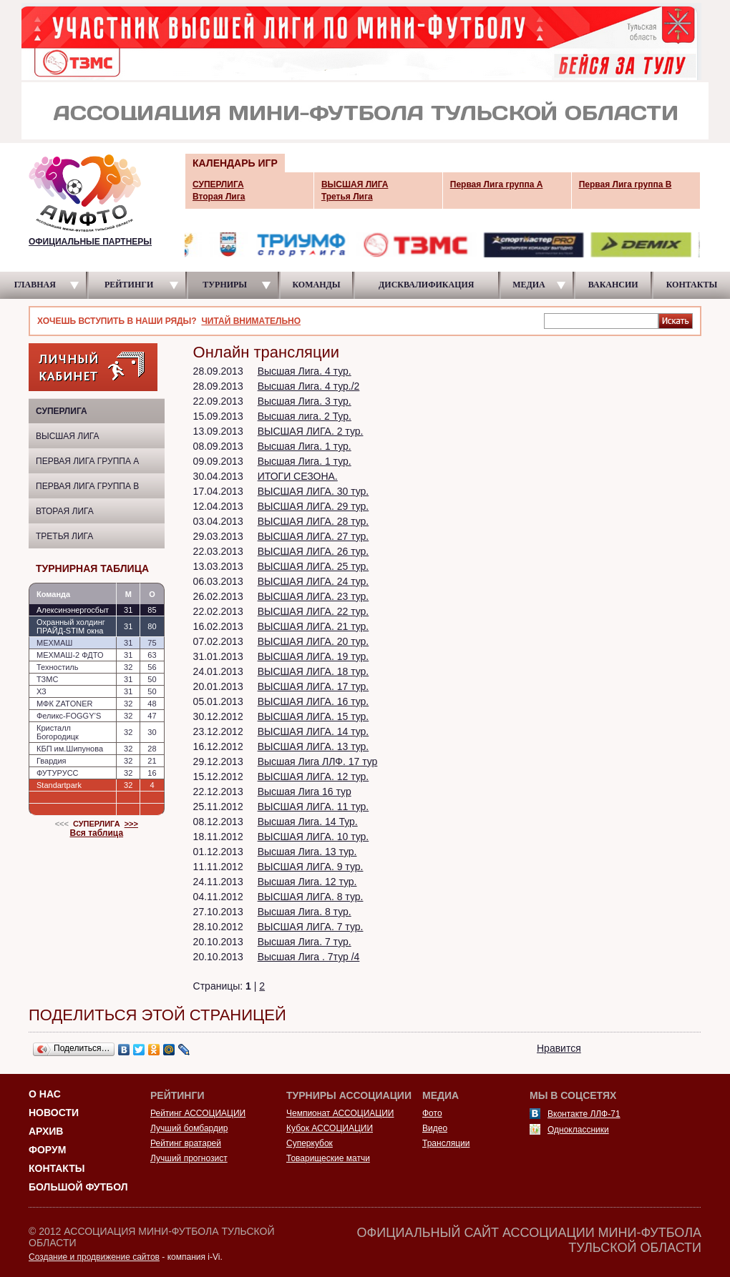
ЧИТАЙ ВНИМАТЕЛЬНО (251, 321)
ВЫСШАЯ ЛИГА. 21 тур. (313, 626)
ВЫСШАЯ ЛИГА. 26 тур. (313, 551)
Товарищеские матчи (328, 1158)
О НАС (45, 1094)
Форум (47, 1149)
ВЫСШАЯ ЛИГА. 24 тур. (313, 581)
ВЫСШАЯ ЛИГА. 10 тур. (313, 836)
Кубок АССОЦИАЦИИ (329, 1128)
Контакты (56, 1168)
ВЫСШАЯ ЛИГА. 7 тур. (311, 926)
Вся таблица (97, 833)
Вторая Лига (65, 511)
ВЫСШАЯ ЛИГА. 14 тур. (313, 731)
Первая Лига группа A (87, 461)
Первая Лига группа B (87, 486)
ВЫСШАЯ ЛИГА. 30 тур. (313, 491)
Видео (434, 1128)
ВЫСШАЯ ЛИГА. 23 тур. (313, 596)
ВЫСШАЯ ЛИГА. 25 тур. (313, 566)
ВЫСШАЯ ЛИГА (67, 436)
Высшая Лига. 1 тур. (304, 446)
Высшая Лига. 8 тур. (304, 911)
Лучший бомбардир (189, 1128)
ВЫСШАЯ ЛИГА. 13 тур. (313, 746)
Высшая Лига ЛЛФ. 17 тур (318, 761)
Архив (46, 1131)
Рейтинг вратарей (185, 1143)
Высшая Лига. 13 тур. (307, 851)
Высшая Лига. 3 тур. (304, 401)
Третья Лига (64, 536)
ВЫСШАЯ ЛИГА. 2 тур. (311, 431)
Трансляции (445, 1143)
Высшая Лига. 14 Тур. (308, 821)
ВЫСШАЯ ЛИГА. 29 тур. (313, 506)
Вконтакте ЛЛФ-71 (584, 1114)
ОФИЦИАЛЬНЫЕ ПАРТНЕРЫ (90, 242)
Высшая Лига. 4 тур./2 (309, 386)
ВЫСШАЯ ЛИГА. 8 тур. (311, 896)
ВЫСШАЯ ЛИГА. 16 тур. (313, 701)
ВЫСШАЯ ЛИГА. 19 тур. (313, 656)
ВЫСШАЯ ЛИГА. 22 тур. (313, 611)
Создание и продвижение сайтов (94, 1257)
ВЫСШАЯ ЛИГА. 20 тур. (313, 641)
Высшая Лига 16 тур (304, 791)
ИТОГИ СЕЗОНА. (298, 476)
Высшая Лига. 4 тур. (304, 371)
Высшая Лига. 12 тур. (307, 881)
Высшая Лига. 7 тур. (304, 941)
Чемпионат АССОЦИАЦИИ (340, 1113)
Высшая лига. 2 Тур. (304, 416)
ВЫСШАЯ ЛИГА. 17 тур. (313, 686)
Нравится (559, 1048)
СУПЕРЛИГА (61, 411)
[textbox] (601, 320)
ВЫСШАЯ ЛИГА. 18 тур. (313, 671)
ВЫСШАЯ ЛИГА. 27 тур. (313, 536)
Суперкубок (309, 1143)
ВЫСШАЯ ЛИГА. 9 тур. (311, 866)
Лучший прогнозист (189, 1158)
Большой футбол (78, 1187)
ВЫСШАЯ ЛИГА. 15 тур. (313, 716)
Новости (54, 1112)
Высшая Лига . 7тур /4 (309, 956)
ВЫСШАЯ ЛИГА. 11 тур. (313, 806)
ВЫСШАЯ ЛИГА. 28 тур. (313, 521)
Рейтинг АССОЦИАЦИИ (197, 1113)
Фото (432, 1113)
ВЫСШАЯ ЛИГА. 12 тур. (313, 776)
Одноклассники (578, 1130)
